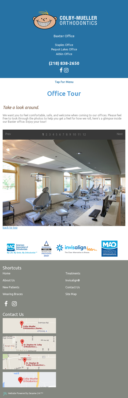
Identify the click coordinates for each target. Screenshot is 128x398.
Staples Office (64, 44)
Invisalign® (72, 280)
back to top (10, 227)
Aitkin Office (64, 54)
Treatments (72, 273)
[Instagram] (14, 303)
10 (74, 134)
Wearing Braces (13, 294)
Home (6, 273)
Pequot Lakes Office (64, 49)
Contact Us (72, 287)
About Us (9, 280)
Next (120, 134)
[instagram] (66, 69)
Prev (8, 134)
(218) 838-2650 (64, 63)
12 (84, 134)
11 (79, 134)
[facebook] (61, 69)
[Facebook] (6, 303)
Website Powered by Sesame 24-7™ (23, 393)
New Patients (11, 287)
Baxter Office (64, 36)
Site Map (71, 294)
